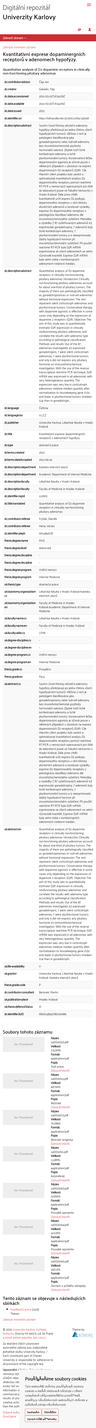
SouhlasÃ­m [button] (33, 1412)
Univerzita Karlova (24, 1329)
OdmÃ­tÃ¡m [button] (50, 1412)
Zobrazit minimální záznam (19, 47)
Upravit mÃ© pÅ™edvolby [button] (42, 1418)
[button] (79, 29)
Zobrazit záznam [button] (14, 37)
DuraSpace (9, 1416)
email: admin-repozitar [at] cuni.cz (25, 1337)
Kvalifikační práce (20, 1309)
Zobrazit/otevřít (60, 1070)
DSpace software (13, 1412)
